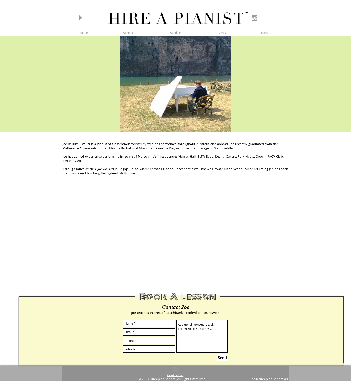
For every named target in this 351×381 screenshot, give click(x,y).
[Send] (222, 357)
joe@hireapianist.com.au (269, 379)
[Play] (80, 17)
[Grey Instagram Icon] (254, 18)
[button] (266, 30)
